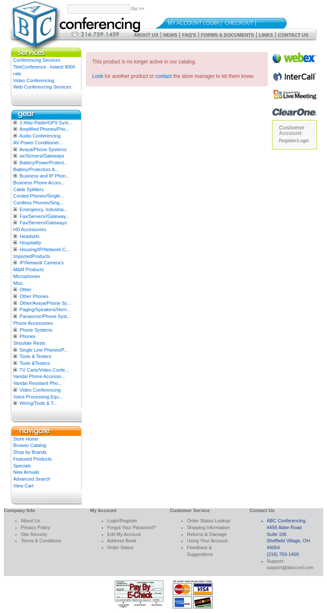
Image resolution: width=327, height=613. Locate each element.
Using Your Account (207, 540)
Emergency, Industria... (43, 209)
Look (97, 76)
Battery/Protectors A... (36, 169)
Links (266, 34)
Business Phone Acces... (39, 182)
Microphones (26, 276)
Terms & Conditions (41, 540)
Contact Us (293, 34)
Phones (27, 336)
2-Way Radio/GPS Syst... (46, 122)
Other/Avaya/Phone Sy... (45, 303)
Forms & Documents (227, 34)
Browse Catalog (29, 445)
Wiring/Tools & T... (38, 403)
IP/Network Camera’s (42, 262)
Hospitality (30, 242)
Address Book (121, 540)
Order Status (120, 547)
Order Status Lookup (208, 520)
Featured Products (32, 458)
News (170, 34)
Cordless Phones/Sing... (38, 202)
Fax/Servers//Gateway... (44, 216)
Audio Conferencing (39, 135)
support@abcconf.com (290, 567)
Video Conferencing (33, 80)
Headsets (29, 236)
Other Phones (34, 296)
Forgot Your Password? (131, 527)
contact (163, 76)
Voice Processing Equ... (38, 396)
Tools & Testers (35, 356)
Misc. (18, 283)
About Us (146, 34)
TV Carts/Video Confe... (44, 369)
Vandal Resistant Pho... (37, 383)
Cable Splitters (28, 189)
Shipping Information (208, 527)
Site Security (34, 534)
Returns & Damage (207, 534)
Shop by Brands (29, 452)
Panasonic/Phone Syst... (45, 316)
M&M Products (28, 269)
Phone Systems (36, 329)
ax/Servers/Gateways (42, 155)
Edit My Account (124, 534)
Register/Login (294, 140)
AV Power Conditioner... (38, 142)
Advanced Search (31, 478)
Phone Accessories (33, 323)
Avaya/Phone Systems (42, 149)
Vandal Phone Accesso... (39, 376)
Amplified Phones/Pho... (44, 129)
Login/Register (122, 520)
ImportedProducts (31, 256)
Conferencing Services (36, 60)
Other (26, 289)
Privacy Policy (35, 527)
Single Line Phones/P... (44, 349)
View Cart (23, 485)
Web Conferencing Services (42, 86)
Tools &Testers (35, 363)
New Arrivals (26, 472)
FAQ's (189, 34)
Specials (22, 465)
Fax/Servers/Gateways (43, 222)
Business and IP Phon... (44, 175)
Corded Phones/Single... (38, 195)
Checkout (239, 23)
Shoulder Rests (29, 343)
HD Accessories (29, 229)
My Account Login (193, 23)
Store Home (25, 438)
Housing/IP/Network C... (44, 249)
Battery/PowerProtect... (44, 162)
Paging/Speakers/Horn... (45, 309)
